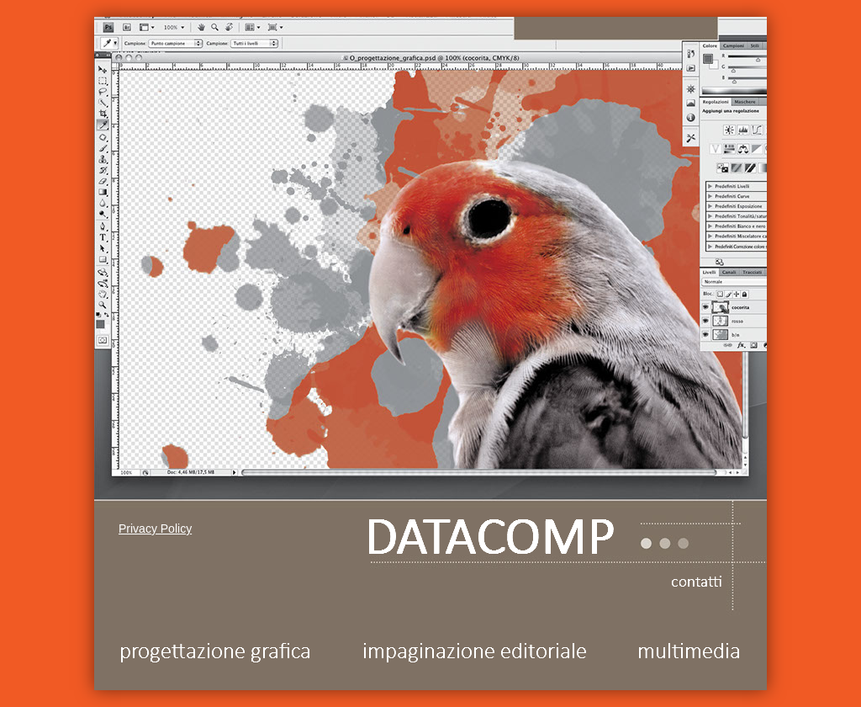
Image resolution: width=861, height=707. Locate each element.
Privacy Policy (155, 528)
